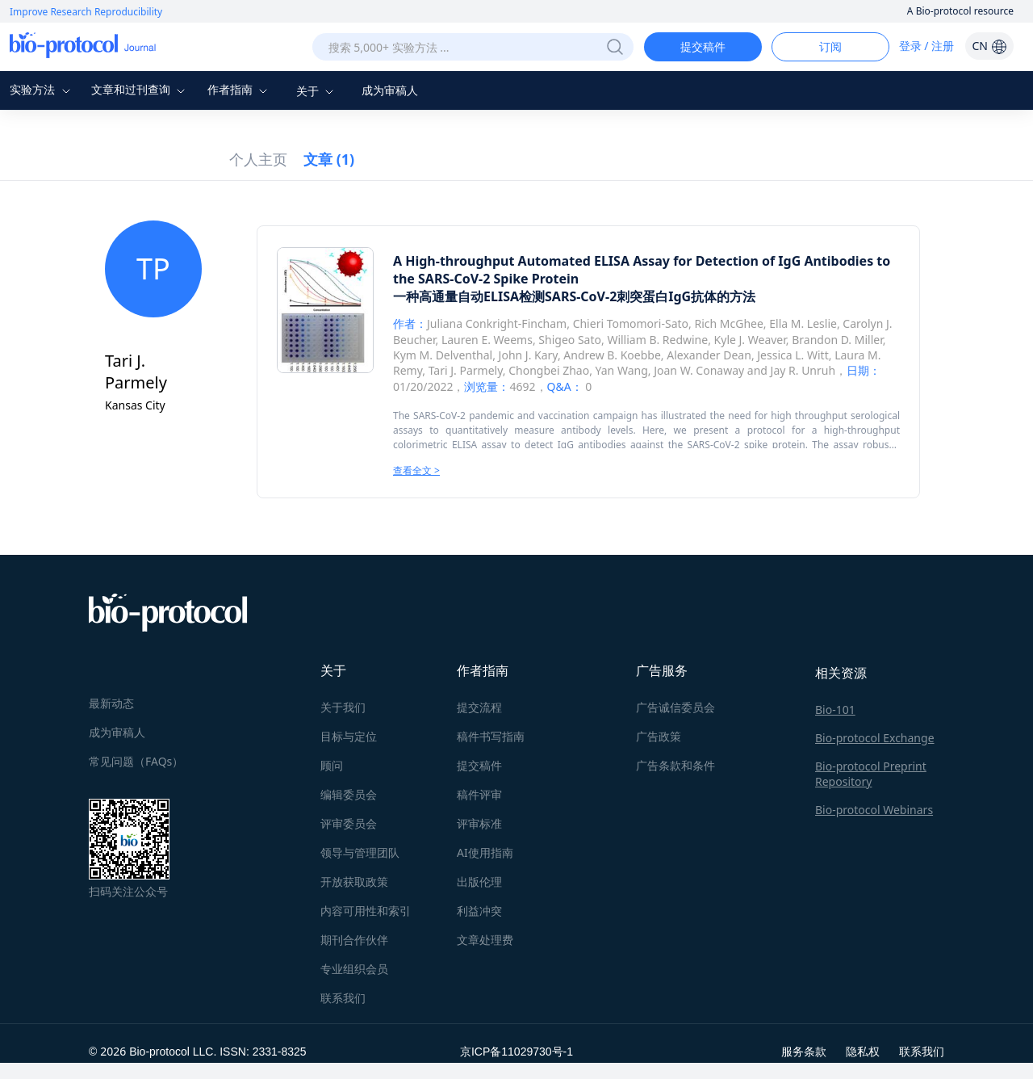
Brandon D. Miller (837, 339)
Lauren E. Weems (487, 339)
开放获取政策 (354, 881)
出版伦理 (479, 881)
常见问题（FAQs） (136, 761)
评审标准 (479, 823)
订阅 (830, 46)
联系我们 (343, 998)
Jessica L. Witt (792, 355)
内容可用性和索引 (365, 910)
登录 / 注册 (927, 45)
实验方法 (42, 89)
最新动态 (111, 703)
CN (989, 45)
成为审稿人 (390, 90)
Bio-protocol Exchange (875, 737)
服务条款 (803, 1051)
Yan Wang (622, 370)
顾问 (331, 765)
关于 (317, 91)
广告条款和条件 (675, 765)
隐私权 (863, 1051)
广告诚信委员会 (675, 707)
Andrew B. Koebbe (611, 355)
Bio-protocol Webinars (874, 809)
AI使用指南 (485, 852)
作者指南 (239, 89)
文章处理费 (485, 939)
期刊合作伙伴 (354, 939)
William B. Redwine (657, 339)
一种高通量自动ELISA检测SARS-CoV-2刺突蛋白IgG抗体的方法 (574, 296)
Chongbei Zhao (548, 370)
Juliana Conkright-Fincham (497, 323)
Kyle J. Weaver (750, 339)
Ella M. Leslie (803, 323)
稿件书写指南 (491, 736)
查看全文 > (416, 470)
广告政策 (658, 736)
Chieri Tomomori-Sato (630, 323)
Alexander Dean (709, 355)
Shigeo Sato (569, 339)
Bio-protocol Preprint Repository (870, 773)
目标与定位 (348, 736)
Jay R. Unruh (803, 370)
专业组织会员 (354, 968)
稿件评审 (479, 794)
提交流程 (479, 707)
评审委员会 (348, 823)
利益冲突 (479, 910)
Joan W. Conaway (699, 370)
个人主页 (258, 159)
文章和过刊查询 (140, 89)
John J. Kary (528, 355)
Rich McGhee (728, 323)
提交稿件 (703, 46)
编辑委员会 (348, 794)
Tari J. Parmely (466, 370)
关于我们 (343, 707)
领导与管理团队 (359, 852)
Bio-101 (835, 709)
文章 (328, 159)
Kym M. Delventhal (442, 355)
